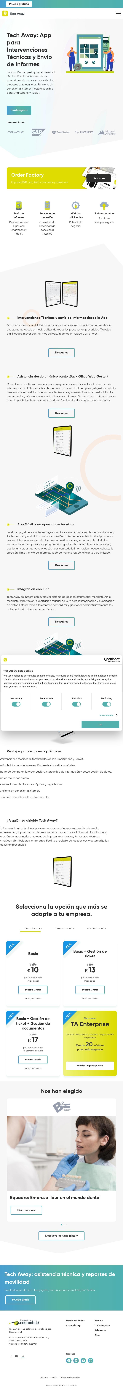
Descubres (61, 352)
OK (100, 724)
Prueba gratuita (19, 4)
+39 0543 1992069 (28, 1344)
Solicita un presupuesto (90, 1066)
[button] (61, 1224)
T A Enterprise (102, 1325)
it (10, 1356)
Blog (97, 1335)
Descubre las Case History (61, 1235)
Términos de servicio (70, 1378)
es (23, 1356)
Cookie (54, 1378)
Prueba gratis (19, 110)
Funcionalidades (75, 1321)
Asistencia (100, 1330)
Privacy (44, 1378)
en (16, 1356)
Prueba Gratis (33, 990)
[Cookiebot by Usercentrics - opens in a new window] (106, 660)
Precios (98, 1321)
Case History (73, 1325)
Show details (106, 715)
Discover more (26, 1210)
